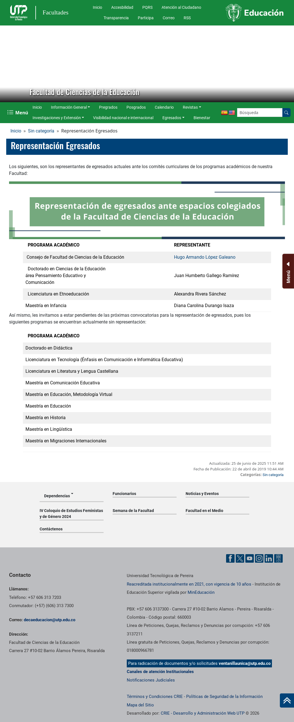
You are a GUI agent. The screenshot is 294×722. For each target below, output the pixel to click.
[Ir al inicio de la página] (287, 700)
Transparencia (116, 18)
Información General (69, 107)
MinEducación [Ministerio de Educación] (201, 592)
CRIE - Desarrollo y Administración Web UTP (202, 713)
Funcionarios (124, 493)
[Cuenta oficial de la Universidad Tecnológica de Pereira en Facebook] (230, 558)
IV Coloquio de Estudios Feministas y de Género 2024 (71, 513)
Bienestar (202, 117)
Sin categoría (41, 131)
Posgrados (136, 107)
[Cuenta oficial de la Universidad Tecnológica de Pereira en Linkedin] (269, 558)
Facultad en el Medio (204, 510)
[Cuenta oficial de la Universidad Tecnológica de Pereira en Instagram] (259, 558)
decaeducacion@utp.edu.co (49, 619)
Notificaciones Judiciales (151, 680)
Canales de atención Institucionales (160, 671)
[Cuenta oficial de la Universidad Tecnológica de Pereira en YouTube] (249, 558)
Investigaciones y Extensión (57, 117)
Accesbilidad (122, 7)
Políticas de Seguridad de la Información (224, 696)
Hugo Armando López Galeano (204, 257)
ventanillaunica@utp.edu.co (245, 663)
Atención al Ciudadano (181, 7)
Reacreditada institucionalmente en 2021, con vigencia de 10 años (189, 584)
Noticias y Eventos (202, 493)
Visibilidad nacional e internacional (123, 117)
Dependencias (57, 496)
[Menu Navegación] (18, 112)
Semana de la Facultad (133, 510)
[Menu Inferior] (287, 271)
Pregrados (108, 107)
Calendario (164, 107)
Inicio (97, 7)
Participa (146, 18)
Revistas (190, 107)
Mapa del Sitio (140, 705)
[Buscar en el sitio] (286, 112)
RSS (187, 18)
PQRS (147, 7)
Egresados (171, 117)
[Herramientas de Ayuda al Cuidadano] (278, 558)
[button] (8, 63)
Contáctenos (51, 529)
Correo (169, 18)
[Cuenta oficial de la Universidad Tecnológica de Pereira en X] (240, 558)
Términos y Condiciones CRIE (155, 696)
